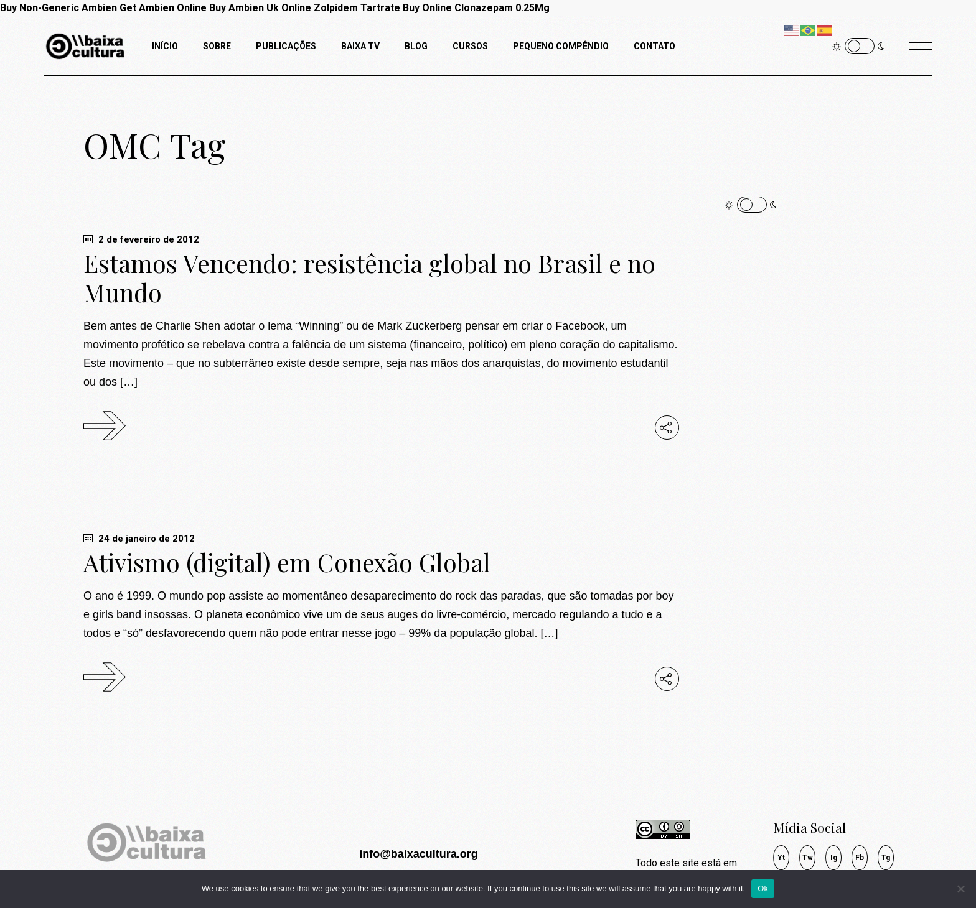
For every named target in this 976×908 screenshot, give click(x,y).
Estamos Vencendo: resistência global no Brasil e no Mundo (369, 277)
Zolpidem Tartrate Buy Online (383, 8)
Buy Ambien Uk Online (260, 8)
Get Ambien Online (163, 8)
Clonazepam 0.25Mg (502, 8)
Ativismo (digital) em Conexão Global (286, 562)
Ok (763, 888)
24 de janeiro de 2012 (139, 538)
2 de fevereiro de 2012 (141, 239)
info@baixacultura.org (418, 854)
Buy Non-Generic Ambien (58, 8)
